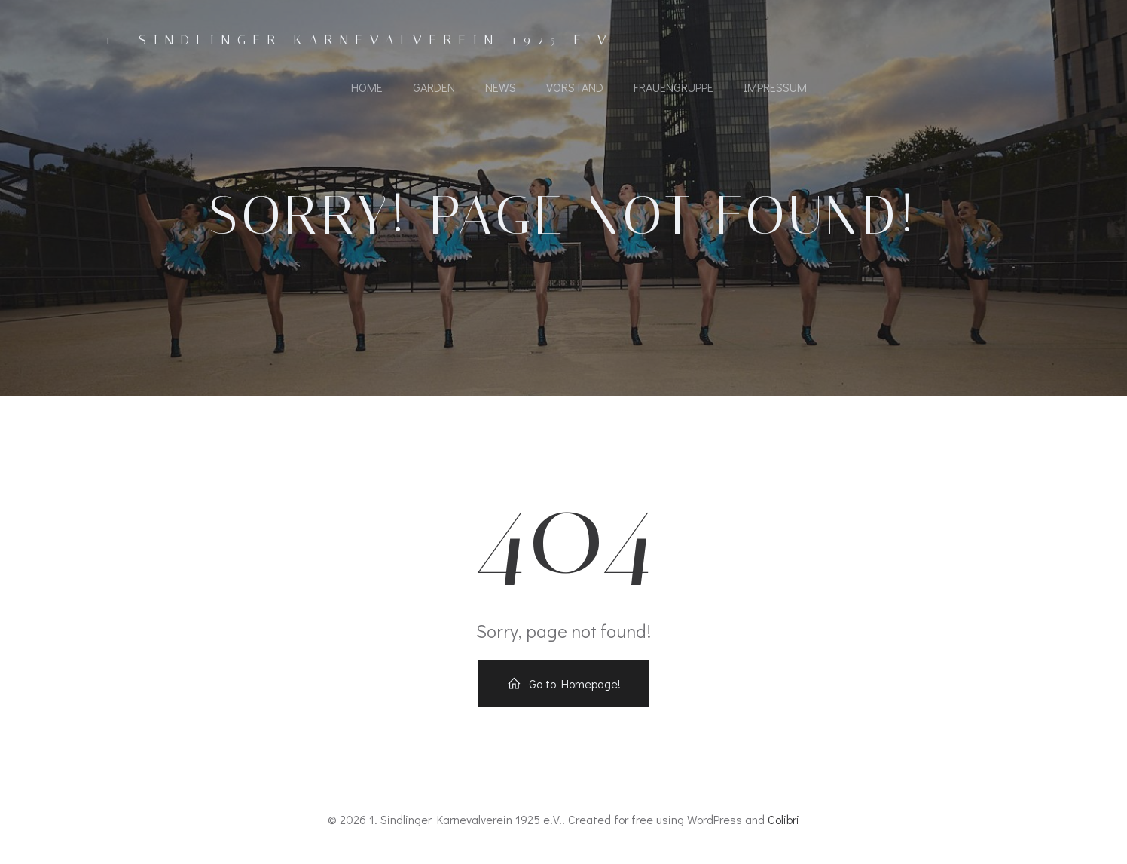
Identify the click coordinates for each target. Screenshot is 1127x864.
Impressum (775, 87)
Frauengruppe (673, 87)
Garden (434, 87)
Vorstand (574, 87)
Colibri (783, 819)
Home (367, 87)
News (500, 87)
